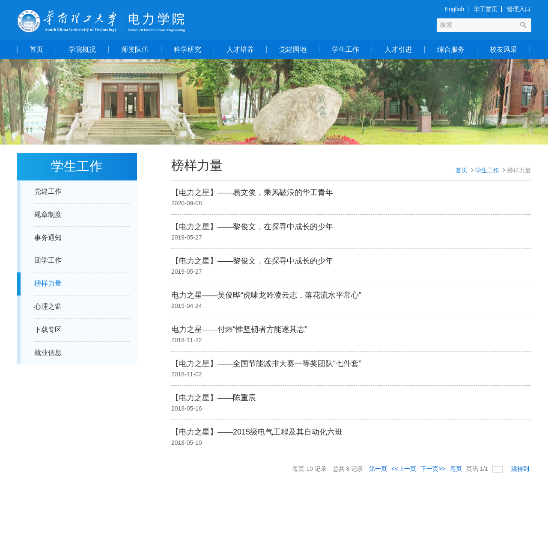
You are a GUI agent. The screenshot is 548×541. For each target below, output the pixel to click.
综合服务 (451, 49)
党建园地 (293, 49)
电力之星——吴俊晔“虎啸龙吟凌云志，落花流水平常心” (266, 295)
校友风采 (503, 49)
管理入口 (519, 9)
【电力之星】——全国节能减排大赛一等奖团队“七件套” (266, 363)
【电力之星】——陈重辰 (213, 397)
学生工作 (345, 49)
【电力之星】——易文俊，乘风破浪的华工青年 (252, 192)
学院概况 (82, 49)
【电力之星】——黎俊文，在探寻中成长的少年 (252, 226)
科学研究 (187, 49)
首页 (36, 49)
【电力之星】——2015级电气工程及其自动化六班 (256, 432)
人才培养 (240, 49)
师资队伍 (135, 49)
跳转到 (521, 468)
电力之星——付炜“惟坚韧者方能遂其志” (239, 329)
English (454, 9)
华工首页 (485, 9)
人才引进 (398, 49)
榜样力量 (519, 170)
